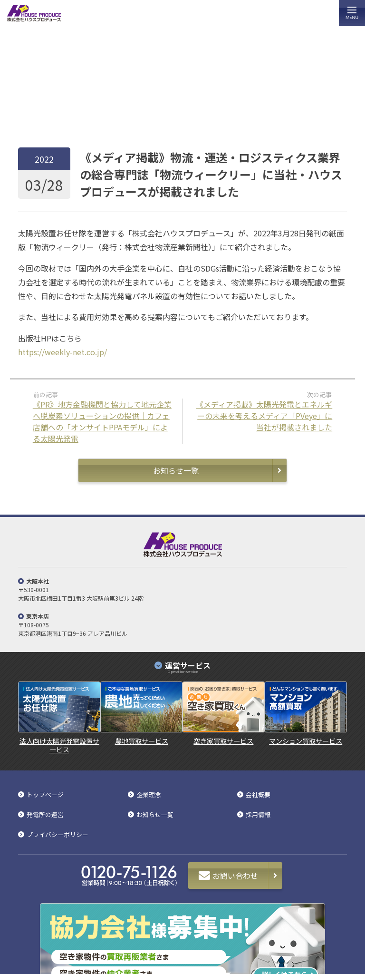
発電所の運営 (45, 815)
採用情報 (258, 815)
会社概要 (258, 795)
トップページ (32, 113)
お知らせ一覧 (68, 113)
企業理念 (148, 795)
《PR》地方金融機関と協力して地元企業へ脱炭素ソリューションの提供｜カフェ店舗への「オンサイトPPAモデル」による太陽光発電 (102, 421)
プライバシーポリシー (57, 835)
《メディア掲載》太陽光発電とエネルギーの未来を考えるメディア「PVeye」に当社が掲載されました (264, 416)
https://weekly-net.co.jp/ (62, 352)
